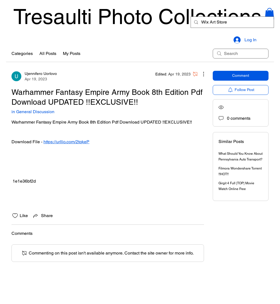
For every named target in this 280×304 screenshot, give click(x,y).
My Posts (71, 53)
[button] (269, 13)
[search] (241, 54)
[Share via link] (42, 215)
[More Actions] (200, 74)
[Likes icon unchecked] (15, 215)
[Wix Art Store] (231, 22)
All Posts (47, 53)
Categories (22, 53)
